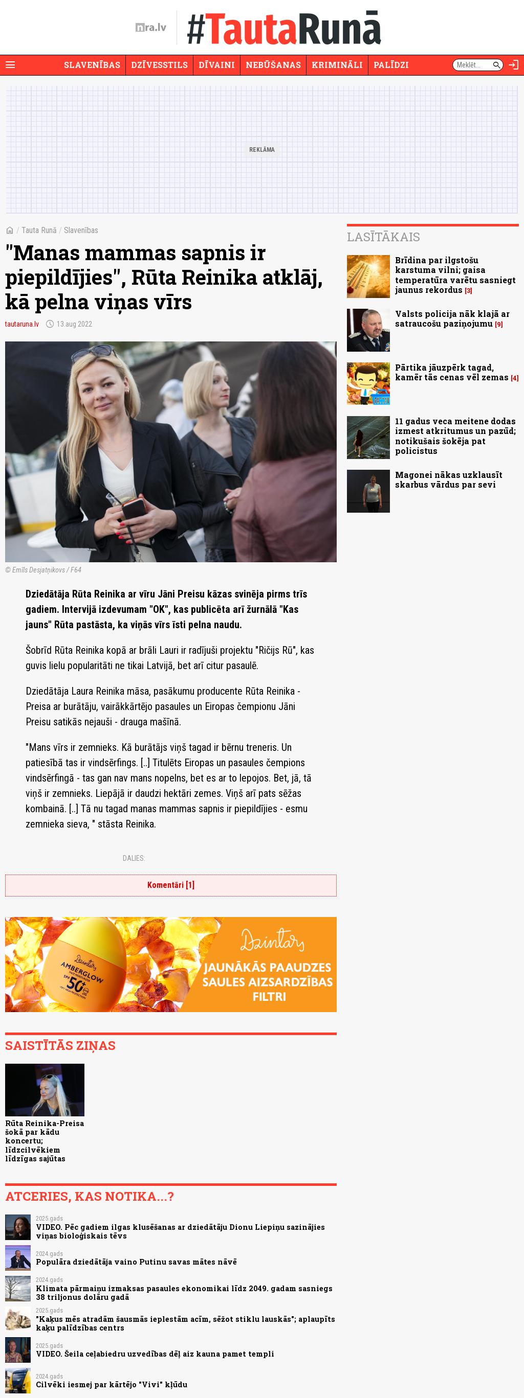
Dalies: (134, 858)
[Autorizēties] (514, 65)
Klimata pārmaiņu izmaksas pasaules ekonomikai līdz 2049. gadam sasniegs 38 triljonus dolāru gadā (184, 1293)
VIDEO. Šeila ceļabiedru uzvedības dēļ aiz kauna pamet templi (155, 1354)
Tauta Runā (39, 230)
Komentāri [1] (170, 885)
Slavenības (92, 64)
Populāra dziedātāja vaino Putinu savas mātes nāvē (136, 1262)
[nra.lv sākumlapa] (151, 27)
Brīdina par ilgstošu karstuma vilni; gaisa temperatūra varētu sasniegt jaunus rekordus (455, 275)
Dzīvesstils (159, 64)
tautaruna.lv (22, 324)
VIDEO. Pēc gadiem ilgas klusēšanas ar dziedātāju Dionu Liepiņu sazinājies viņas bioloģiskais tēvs (180, 1231)
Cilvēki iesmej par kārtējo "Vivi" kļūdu (111, 1384)
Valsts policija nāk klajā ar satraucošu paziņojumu (452, 318)
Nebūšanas (273, 64)
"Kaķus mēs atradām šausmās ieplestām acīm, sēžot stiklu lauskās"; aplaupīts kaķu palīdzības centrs (185, 1323)
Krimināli (337, 64)
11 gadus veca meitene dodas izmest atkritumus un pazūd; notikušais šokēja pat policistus (455, 436)
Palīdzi (391, 64)
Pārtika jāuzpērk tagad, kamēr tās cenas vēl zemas (452, 372)
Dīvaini (217, 64)
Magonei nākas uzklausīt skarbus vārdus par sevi (449, 479)
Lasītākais (383, 236)
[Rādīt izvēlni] (10, 65)
